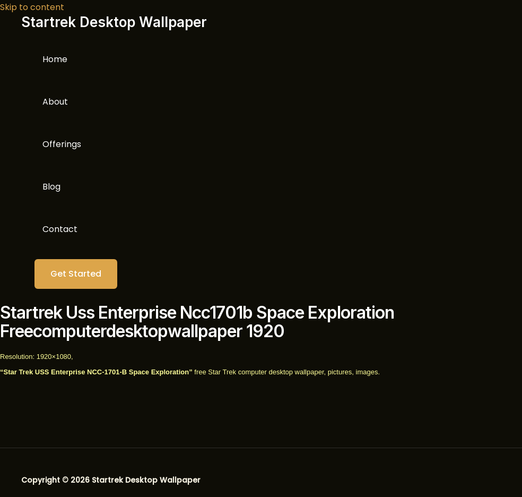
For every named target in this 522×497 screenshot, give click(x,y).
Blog (51, 187)
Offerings (61, 144)
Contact (59, 229)
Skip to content (32, 7)
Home (54, 59)
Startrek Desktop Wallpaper (114, 22)
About (55, 102)
